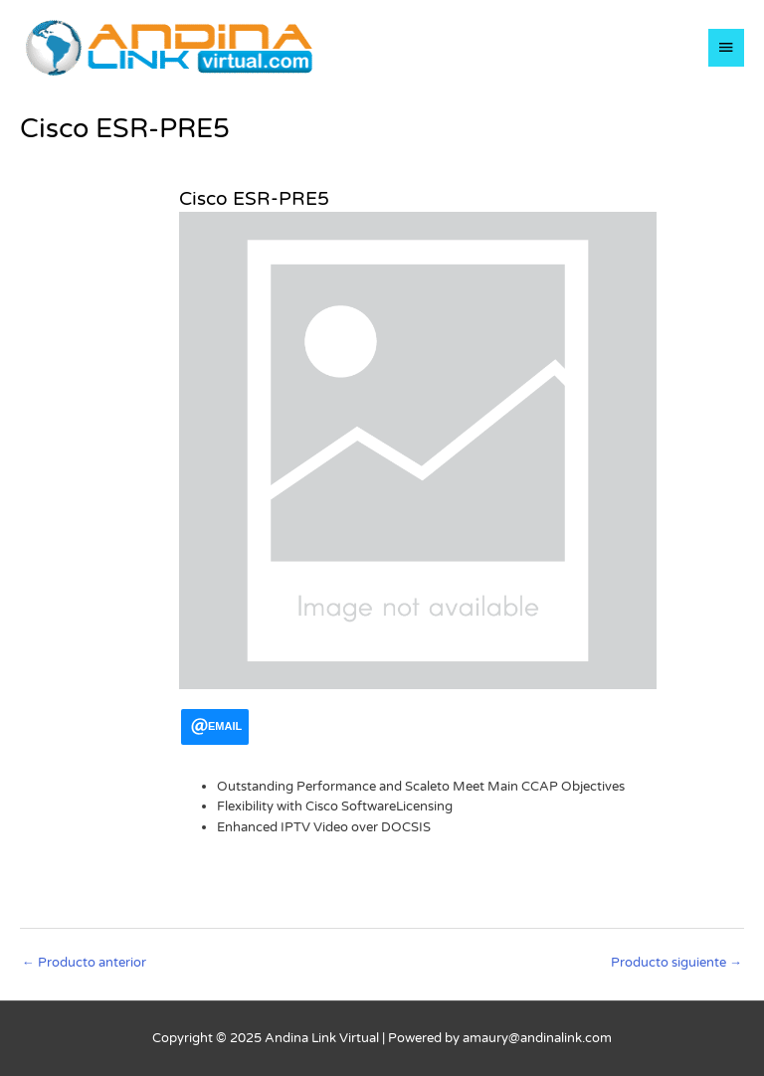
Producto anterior (84, 963)
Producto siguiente (676, 963)
